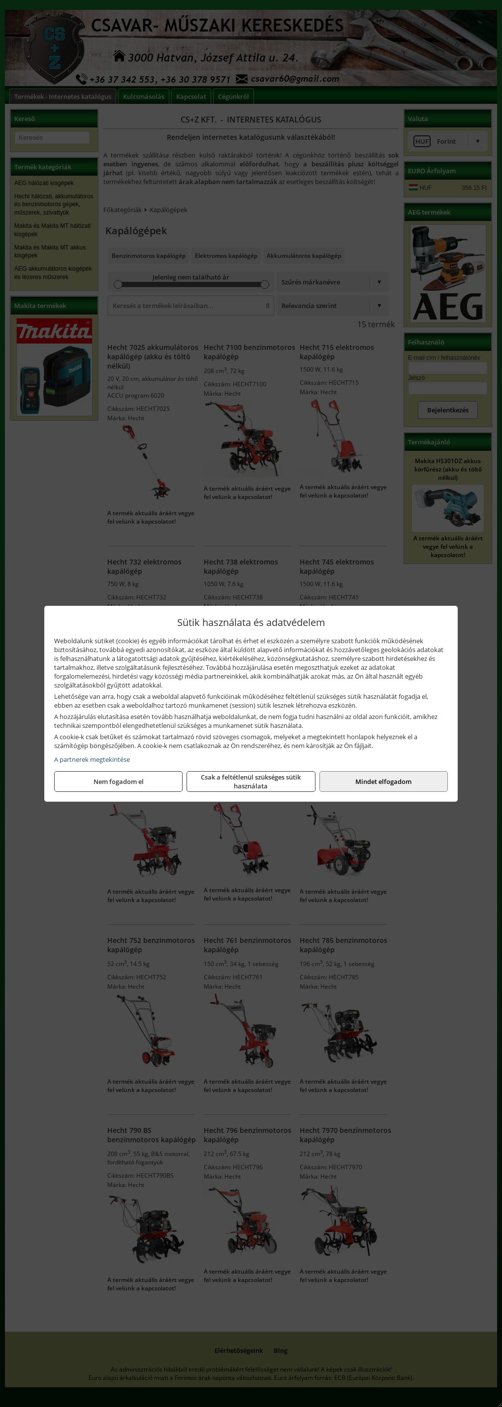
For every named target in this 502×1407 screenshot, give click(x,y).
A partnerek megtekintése (92, 759)
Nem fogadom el (119, 781)
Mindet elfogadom (383, 781)
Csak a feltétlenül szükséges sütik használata (251, 781)
